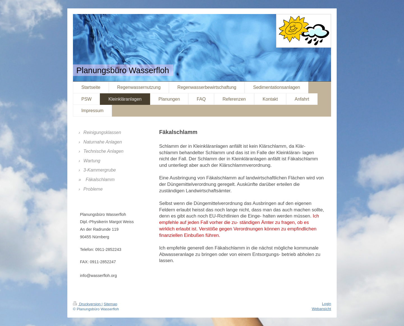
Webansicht (321, 309)
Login (326, 304)
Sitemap (110, 304)
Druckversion (87, 304)
